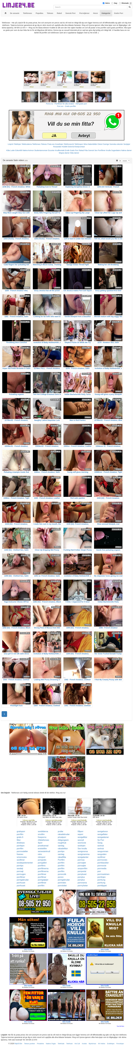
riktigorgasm (63, 840)
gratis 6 (20, 837)
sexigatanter (83, 857)
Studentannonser (41, 150)
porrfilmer (42, 874)
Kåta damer (74, 153)
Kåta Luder (10, 150)
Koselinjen (59, 144)
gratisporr (21, 831)
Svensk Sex (92, 150)
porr (99, 871)
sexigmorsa (83, 851)
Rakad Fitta (83, 150)
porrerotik (62, 874)
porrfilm (20, 834)
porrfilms (41, 866)
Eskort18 (71, 147)
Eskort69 (18, 150)
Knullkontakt (59, 150)
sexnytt (81, 840)
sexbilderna (43, 831)
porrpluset (82, 874)
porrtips (61, 851)
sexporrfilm (82, 868)
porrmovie (101, 866)
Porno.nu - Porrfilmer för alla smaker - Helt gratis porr (66, 104)
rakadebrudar (64, 834)
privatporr (62, 837)
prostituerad (43, 846)
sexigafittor (82, 837)
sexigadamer (103, 837)
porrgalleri (42, 863)
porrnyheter (83, 886)
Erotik (67, 150)
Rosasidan (57, 147)
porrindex (62, 883)
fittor (19, 840)
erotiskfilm (42, 848)
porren (60, 877)
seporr (80, 834)
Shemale (125, 3)
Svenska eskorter (116, 144)
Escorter (51, 150)
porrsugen (21, 874)
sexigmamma (83, 854)
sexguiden (101, 854)
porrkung (101, 880)
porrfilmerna (43, 868)
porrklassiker (103, 863)
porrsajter (82, 863)
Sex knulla (82, 848)
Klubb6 (64, 147)
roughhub (62, 843)
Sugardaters (116, 150)
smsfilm (41, 834)
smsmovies (22, 857)
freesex (20, 854)
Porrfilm (61, 860)
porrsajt (20, 871)
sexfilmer (101, 857)
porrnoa (81, 860)
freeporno (42, 837)
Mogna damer (64, 153)
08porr (80, 831)
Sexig (99, 843)
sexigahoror (102, 831)
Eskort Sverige (103, 144)
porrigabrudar (23, 880)
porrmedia (101, 868)
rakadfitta (62, 857)
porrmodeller (22, 851)
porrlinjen (101, 877)
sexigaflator (102, 834)
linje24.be (18, 1044)
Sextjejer (126, 144)
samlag (61, 846)
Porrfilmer (102, 150)
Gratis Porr (74, 150)
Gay (115, 3)
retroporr (41, 857)
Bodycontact (80, 147)
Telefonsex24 (69, 144)
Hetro (107, 3)
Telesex (44, 144)
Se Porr (100, 840)
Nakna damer (126, 150)
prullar (60, 831)
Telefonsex (36, 144)
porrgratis (42, 860)
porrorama (82, 883)
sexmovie (82, 843)
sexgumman (102, 851)
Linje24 (10, 144)
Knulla (108, 150)
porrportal (82, 871)
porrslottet (62, 886)
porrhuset (21, 883)
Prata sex (51, 144)
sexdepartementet (25, 863)
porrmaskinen (103, 874)
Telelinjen (17, 144)
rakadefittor (63, 848)
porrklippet (102, 886)
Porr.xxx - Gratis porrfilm (66, 106)
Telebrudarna (27, 144)
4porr (40, 843)
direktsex (21, 843)
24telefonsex (43, 840)
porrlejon (21, 846)
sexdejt (20, 868)
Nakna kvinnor (28, 150)
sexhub (100, 846)
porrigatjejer (43, 880)
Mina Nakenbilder (90, 144)
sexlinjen (81, 846)
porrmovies (102, 860)
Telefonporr (78, 144)
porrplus (81, 877)
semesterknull (44, 851)
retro (40, 854)
